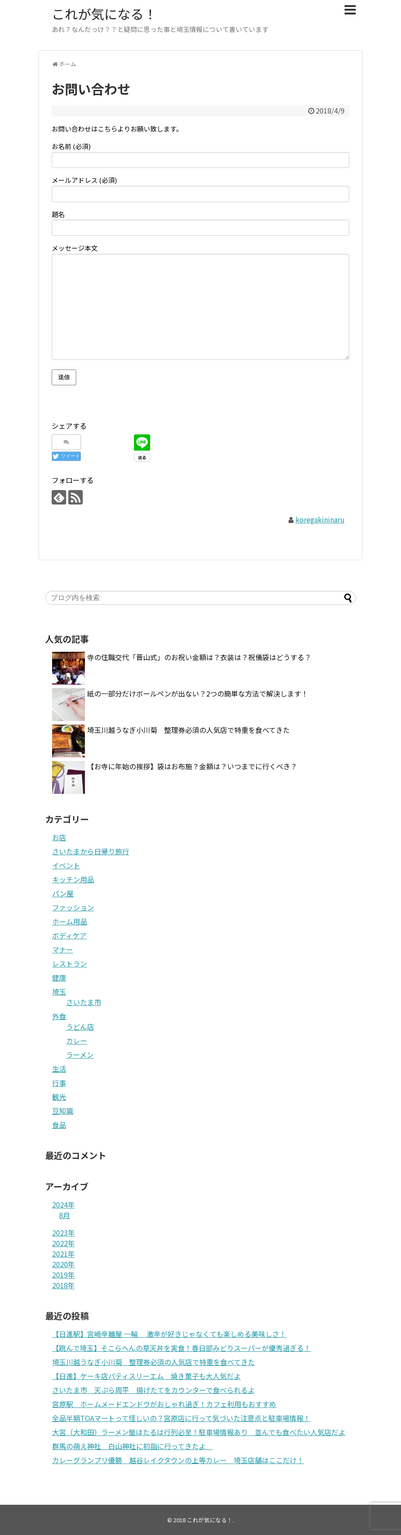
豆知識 (62, 1110)
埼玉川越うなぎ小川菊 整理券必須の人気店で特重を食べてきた (188, 730)
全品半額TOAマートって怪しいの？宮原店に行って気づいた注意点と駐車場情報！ (181, 1418)
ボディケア (69, 935)
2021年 (63, 1253)
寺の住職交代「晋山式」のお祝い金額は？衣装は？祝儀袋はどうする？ (199, 657)
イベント (66, 865)
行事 (59, 1082)
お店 (59, 837)
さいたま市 (83, 1002)
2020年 (63, 1264)
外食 (59, 1016)
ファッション (73, 907)
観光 (59, 1096)
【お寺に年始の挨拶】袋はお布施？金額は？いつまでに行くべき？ (192, 766)
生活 (59, 1068)
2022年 (63, 1243)
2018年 (63, 1285)
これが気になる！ (104, 13)
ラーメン (80, 1054)
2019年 (63, 1274)
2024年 (63, 1204)
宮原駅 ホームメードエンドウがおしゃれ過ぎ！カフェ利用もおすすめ (164, 1404)
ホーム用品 (69, 921)
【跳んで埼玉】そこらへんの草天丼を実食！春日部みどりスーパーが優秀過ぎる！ (181, 1348)
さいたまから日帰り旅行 (90, 851)
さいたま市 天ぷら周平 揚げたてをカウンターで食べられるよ (153, 1390)
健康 (59, 977)
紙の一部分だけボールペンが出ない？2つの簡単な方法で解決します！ (197, 693)
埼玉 (59, 991)
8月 (64, 1215)
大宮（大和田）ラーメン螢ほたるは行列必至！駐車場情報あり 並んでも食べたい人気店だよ (198, 1432)
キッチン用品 (73, 879)
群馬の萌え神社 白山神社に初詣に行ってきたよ (132, 1446)
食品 (59, 1124)
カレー (76, 1040)
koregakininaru (320, 519)
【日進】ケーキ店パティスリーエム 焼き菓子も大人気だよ (146, 1376)
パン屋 (63, 893)
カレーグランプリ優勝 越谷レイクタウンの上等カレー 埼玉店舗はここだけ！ (178, 1460)
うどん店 (80, 1026)
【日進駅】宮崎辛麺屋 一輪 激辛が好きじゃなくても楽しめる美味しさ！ (169, 1334)
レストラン (69, 963)
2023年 (63, 1232)
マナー (62, 949)
